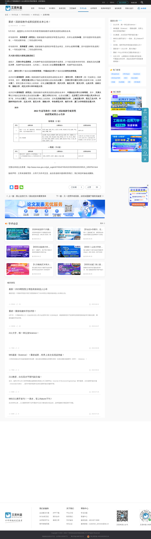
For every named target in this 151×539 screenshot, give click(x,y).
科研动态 (36, 15)
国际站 (112, 2)
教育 (19, 31)
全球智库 (93, 8)
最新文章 (56, 520)
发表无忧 (62, 8)
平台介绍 (69, 513)
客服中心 (84, 516)
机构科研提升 (106, 8)
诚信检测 (118, 8)
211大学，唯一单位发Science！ (24, 333)
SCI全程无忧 (44, 516)
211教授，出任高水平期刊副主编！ (25, 377)
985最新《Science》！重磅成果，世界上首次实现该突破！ (36, 355)
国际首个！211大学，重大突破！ (125, 49)
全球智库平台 (44, 520)
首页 (103, 2)
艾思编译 (72, 8)
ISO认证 (69, 524)
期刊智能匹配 (44, 524)
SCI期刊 (52, 8)
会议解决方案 (44, 513)
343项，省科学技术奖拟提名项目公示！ (127, 45)
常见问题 (84, 513)
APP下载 (56, 513)
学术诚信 (69, 520)
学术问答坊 (25, 15)
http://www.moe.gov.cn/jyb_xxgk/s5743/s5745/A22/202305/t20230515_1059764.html (62, 167)
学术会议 (41, 8)
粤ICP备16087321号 (77, 536)
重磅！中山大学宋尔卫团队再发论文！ (127, 52)
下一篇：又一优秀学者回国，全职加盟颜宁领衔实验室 (80, 196)
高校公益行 (129, 8)
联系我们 (69, 516)
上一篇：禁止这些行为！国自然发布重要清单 (26, 196)
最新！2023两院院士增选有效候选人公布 (28, 289)
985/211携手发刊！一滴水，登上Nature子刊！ (30, 399)
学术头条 (83, 8)
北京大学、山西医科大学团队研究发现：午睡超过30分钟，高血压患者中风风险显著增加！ (128, 58)
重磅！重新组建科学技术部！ (22, 311)
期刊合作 (56, 516)
